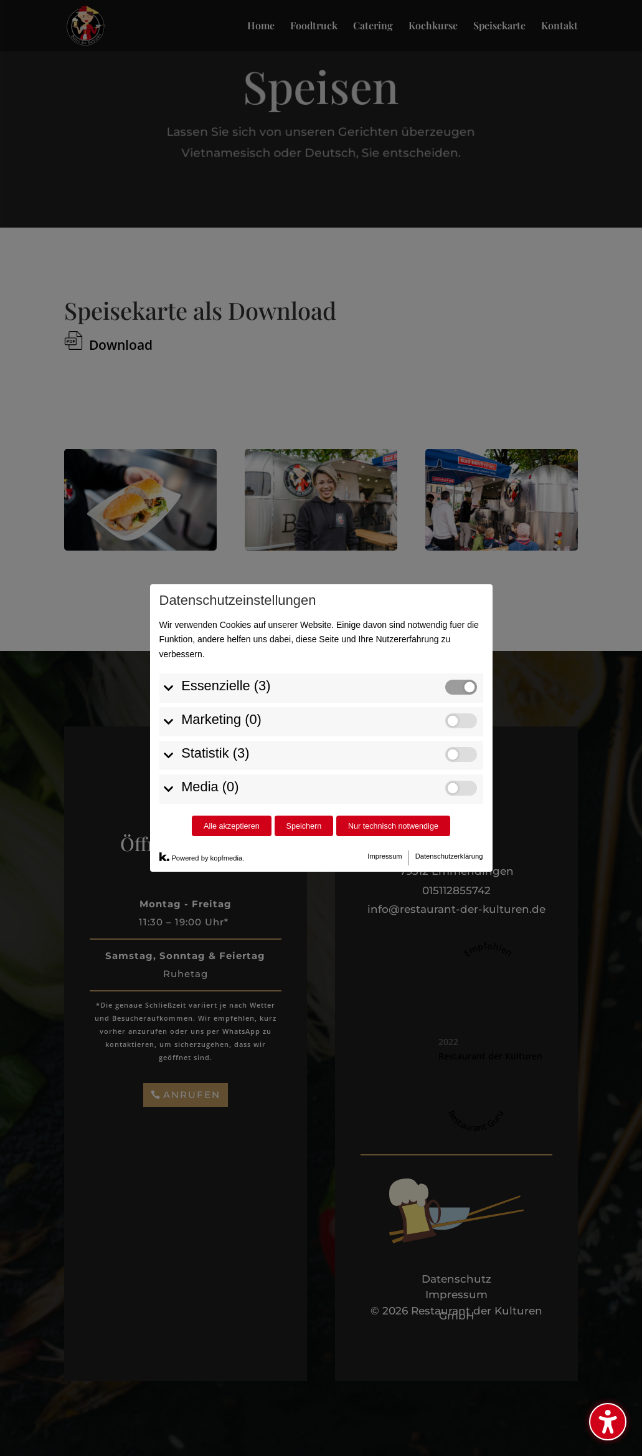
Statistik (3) (215, 753)
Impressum (384, 856)
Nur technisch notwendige (393, 826)
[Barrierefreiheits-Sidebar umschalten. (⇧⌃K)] (607, 1421)
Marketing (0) (221, 719)
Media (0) (209, 786)
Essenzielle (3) (225, 685)
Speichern (303, 826)
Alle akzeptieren (232, 826)
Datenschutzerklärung (449, 856)
